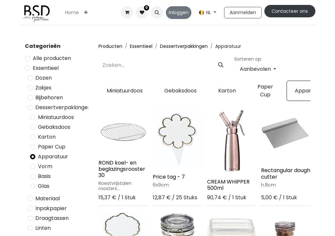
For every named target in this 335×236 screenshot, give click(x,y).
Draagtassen (52, 218)
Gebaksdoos (54, 127)
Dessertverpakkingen (63, 107)
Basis (44, 176)
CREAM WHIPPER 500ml (228, 185)
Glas (43, 186)
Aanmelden (243, 12)
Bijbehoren (49, 97)
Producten (110, 46)
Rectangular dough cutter (285, 173)
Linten (43, 228)
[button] (157, 12)
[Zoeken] (221, 65)
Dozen (43, 78)
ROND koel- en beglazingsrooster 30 (121, 169)
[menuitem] (71, 13)
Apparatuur (53, 156)
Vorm (45, 166)
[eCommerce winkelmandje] (127, 12)
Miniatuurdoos (56, 117)
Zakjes (43, 87)
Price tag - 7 (169, 177)
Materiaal (47, 198)
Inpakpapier (51, 208)
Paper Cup (51, 146)
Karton (47, 137)
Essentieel (46, 68)
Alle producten (52, 58)
